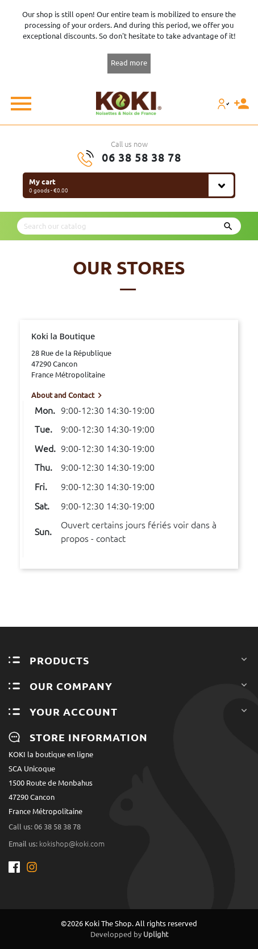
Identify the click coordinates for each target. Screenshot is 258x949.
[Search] (129, 226)
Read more (129, 63)
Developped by (129, 934)
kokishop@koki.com (72, 844)
